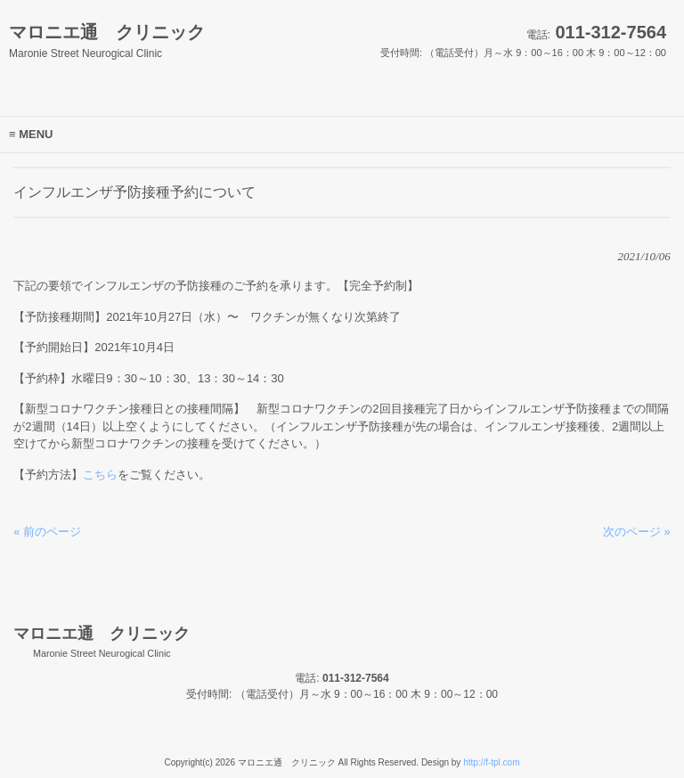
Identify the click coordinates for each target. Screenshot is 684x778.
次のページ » (637, 531)
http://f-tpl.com (491, 762)
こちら (100, 474)
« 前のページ (47, 531)
